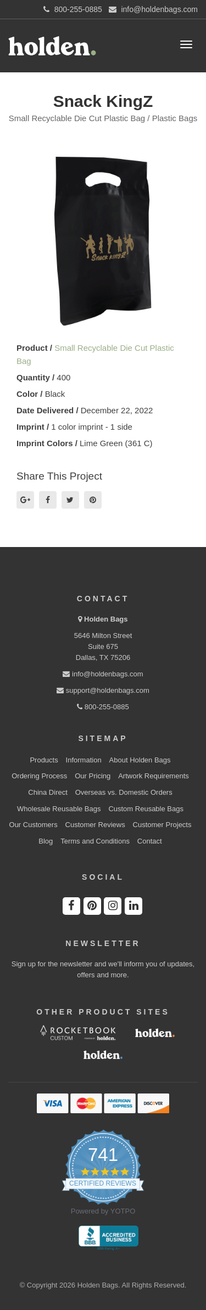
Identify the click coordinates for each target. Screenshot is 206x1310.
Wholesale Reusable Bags (59, 809)
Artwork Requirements (153, 776)
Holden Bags (105, 619)
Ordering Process (39, 776)
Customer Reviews (95, 825)
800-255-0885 (103, 707)
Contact (149, 841)
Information (84, 760)
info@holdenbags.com (103, 674)
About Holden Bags (140, 760)
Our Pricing (92, 776)
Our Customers (33, 825)
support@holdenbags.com (103, 690)
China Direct (48, 792)
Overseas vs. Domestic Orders (123, 792)
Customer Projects (162, 825)
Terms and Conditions (95, 841)
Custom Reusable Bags (145, 809)
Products (44, 760)
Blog (45, 841)
